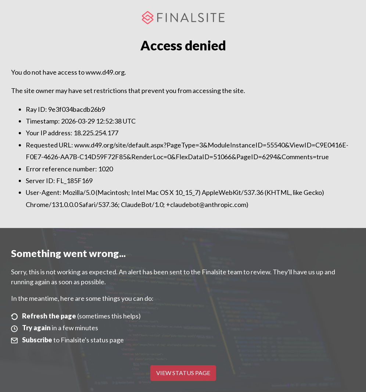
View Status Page (183, 372)
